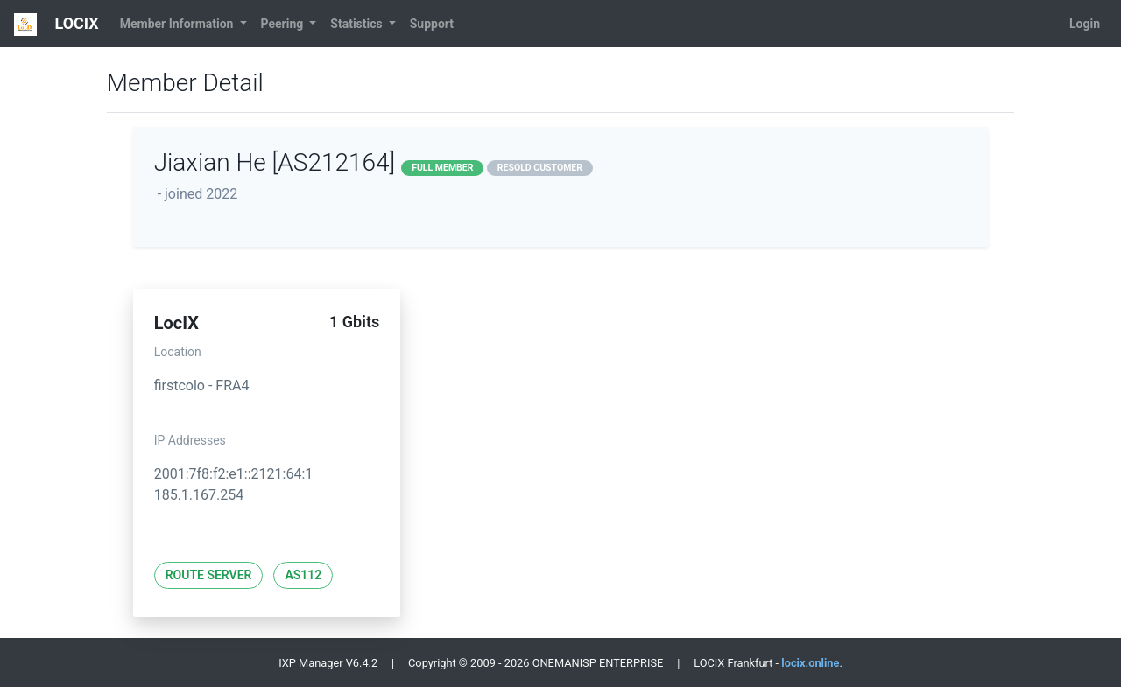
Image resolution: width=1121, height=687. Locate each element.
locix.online (810, 662)
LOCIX (56, 24)
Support (432, 24)
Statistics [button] (357, 24)
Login (1084, 24)
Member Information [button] (178, 24)
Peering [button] (284, 24)
